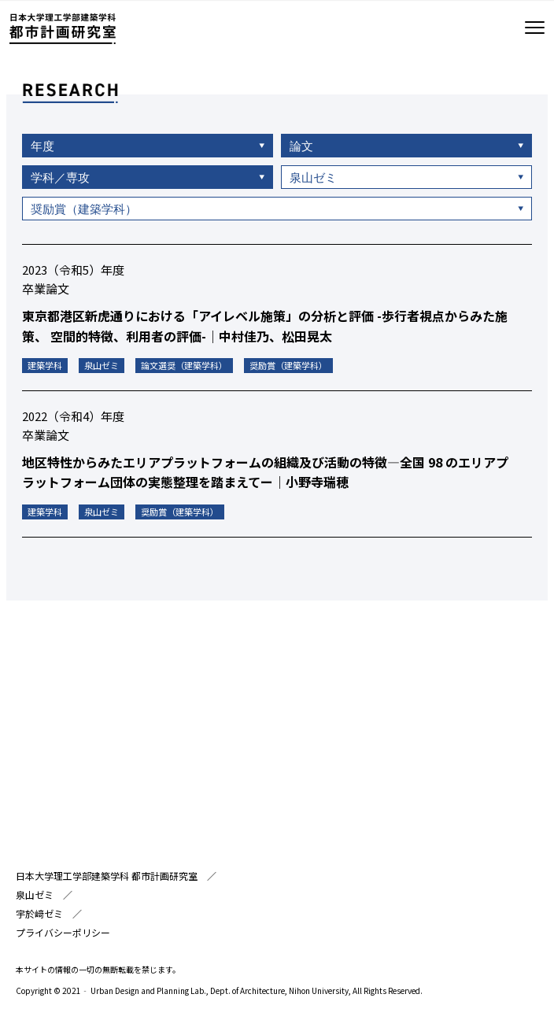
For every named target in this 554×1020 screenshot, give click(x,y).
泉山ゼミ (101, 368)
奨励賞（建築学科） (288, 368)
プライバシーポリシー (63, 932)
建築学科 (45, 368)
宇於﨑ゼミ (39, 913)
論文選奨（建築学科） (184, 368)
